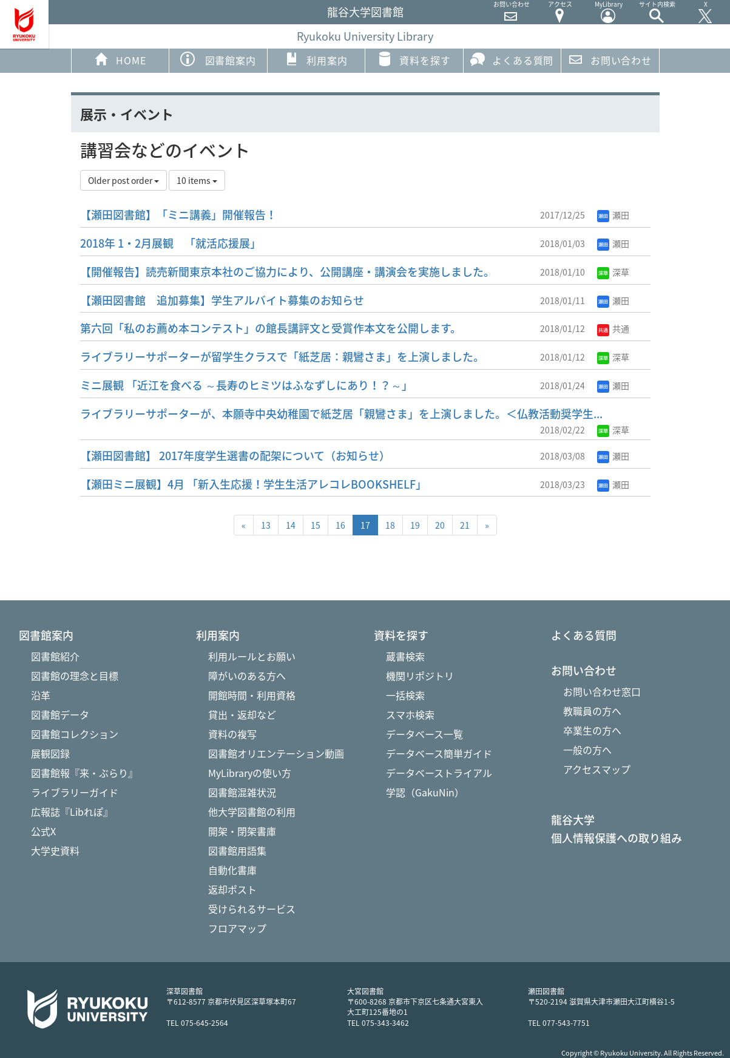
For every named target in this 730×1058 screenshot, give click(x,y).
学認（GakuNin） (425, 792)
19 (415, 525)
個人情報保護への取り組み (616, 838)
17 (365, 525)
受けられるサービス (252, 908)
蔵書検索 (405, 656)
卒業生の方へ (592, 730)
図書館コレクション (74, 734)
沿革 (40, 695)
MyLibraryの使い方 (249, 772)
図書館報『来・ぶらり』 (84, 772)
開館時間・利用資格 (252, 695)
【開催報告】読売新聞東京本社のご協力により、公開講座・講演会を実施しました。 (287, 271)
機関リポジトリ (420, 675)
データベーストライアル (439, 772)
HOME (120, 59)
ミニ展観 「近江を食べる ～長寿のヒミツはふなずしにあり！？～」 (246, 385)
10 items (197, 180)
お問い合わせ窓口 (602, 691)
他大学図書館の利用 (252, 811)
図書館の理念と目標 (74, 675)
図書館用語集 (237, 850)
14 (291, 525)
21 (465, 525)
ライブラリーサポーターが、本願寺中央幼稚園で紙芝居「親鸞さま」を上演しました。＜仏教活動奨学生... (341, 413)
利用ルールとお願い (252, 656)
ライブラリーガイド (74, 792)
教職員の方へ (592, 711)
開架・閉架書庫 (242, 831)
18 (390, 525)
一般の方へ (587, 749)
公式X (43, 831)
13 (266, 525)
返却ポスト (232, 889)
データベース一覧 (424, 734)
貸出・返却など (242, 714)
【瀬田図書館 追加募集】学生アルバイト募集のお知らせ (222, 300)
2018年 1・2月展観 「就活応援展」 (170, 243)
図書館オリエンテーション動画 (276, 753)
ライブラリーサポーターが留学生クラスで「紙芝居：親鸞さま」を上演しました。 (282, 356)
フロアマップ (237, 928)
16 (340, 525)
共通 (613, 328)
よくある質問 (511, 59)
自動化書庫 (232, 870)
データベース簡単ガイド (439, 753)
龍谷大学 (573, 820)
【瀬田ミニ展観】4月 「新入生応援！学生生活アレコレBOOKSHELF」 (253, 484)
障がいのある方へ (247, 675)
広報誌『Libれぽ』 (72, 811)
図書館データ (60, 714)
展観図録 (50, 753)
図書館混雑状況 (242, 792)
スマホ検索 (410, 714)
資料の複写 (232, 734)
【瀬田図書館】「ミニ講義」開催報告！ (178, 214)
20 (440, 525)
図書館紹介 (55, 656)
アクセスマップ (596, 769)
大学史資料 (55, 850)
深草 (613, 272)
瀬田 (613, 215)
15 (315, 525)
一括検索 (405, 695)
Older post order (123, 180)
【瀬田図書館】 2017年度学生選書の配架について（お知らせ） (235, 455)
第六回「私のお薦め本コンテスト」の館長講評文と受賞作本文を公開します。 (270, 328)
